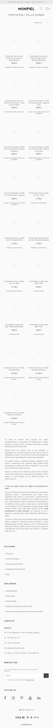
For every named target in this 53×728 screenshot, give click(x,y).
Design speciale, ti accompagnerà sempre (14, 378)
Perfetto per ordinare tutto (38, 203)
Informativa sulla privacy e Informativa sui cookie (24, 612)
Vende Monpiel (11, 591)
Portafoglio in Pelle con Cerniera (14, 67)
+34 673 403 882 (13, 643)
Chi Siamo (10, 554)
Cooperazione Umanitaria (15, 569)
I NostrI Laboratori (13, 559)
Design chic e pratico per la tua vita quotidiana (38, 112)
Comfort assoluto (38, 291)
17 (48, 23)
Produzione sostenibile (14, 564)
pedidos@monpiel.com (15, 648)
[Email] (24, 675)
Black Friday (10, 596)
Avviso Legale (11, 601)
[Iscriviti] (46, 675)
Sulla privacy (30, 680)
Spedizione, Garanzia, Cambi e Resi (19, 606)
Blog (7, 574)
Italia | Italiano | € (26, 710)
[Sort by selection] (39, 22)
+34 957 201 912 (13, 638)
